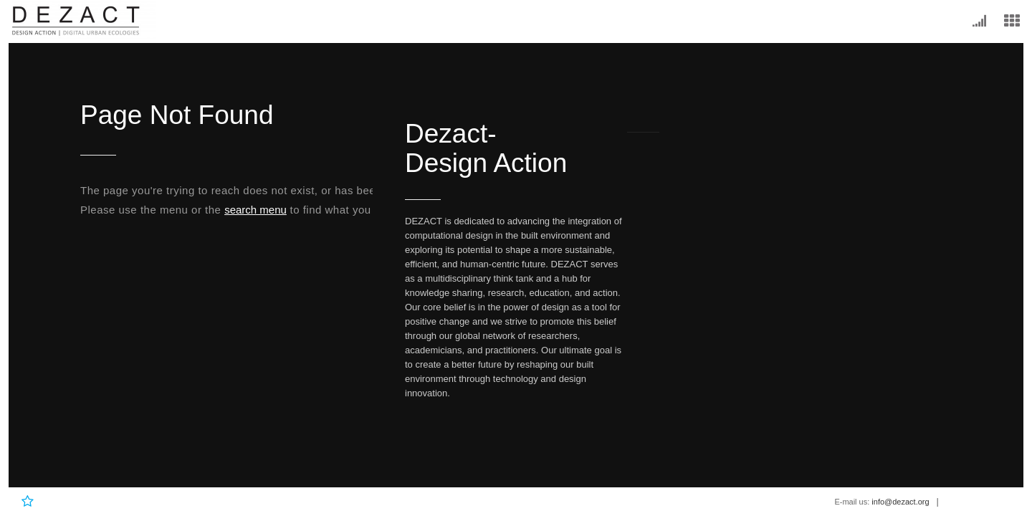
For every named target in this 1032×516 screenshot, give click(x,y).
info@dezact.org (900, 501)
